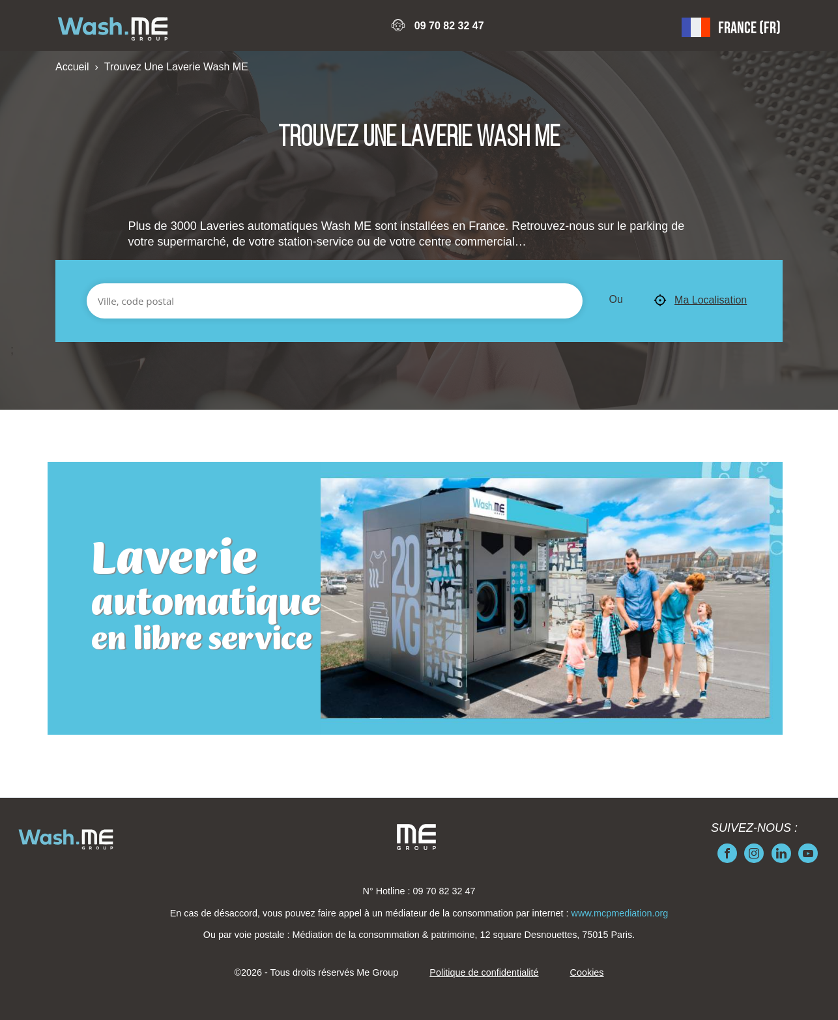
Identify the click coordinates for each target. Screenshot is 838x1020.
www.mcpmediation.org (620, 913)
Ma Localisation (700, 301)
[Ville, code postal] (335, 301)
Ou (615, 299)
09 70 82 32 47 (449, 25)
